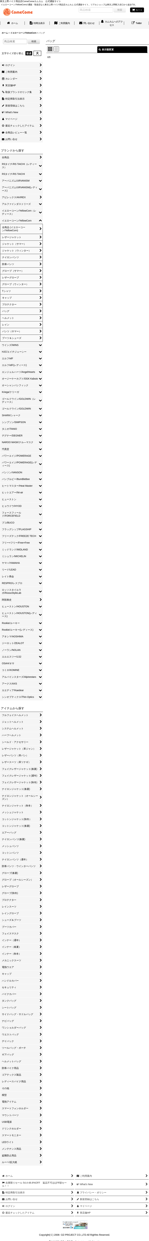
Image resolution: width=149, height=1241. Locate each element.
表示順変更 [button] (106, 49)
